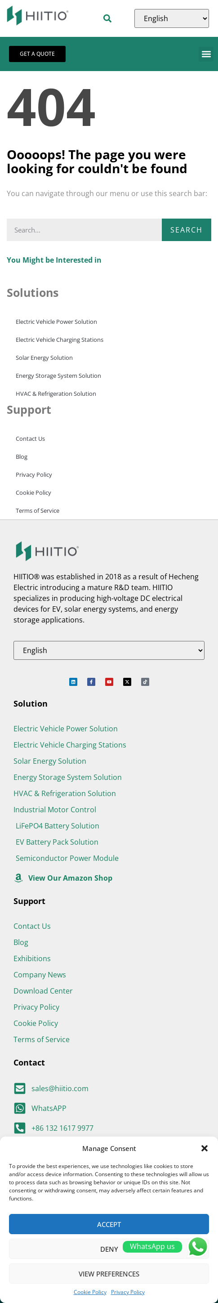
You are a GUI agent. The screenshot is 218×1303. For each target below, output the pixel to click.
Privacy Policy (128, 1292)
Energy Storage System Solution (58, 376)
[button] (204, 1148)
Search (186, 230)
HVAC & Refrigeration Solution (56, 394)
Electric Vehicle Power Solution (56, 322)
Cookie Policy (90, 1292)
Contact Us (30, 438)
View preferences (109, 1273)
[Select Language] (171, 18)
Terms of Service (37, 510)
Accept (109, 1224)
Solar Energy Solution (44, 358)
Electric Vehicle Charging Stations (59, 340)
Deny (109, 1249)
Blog (21, 456)
